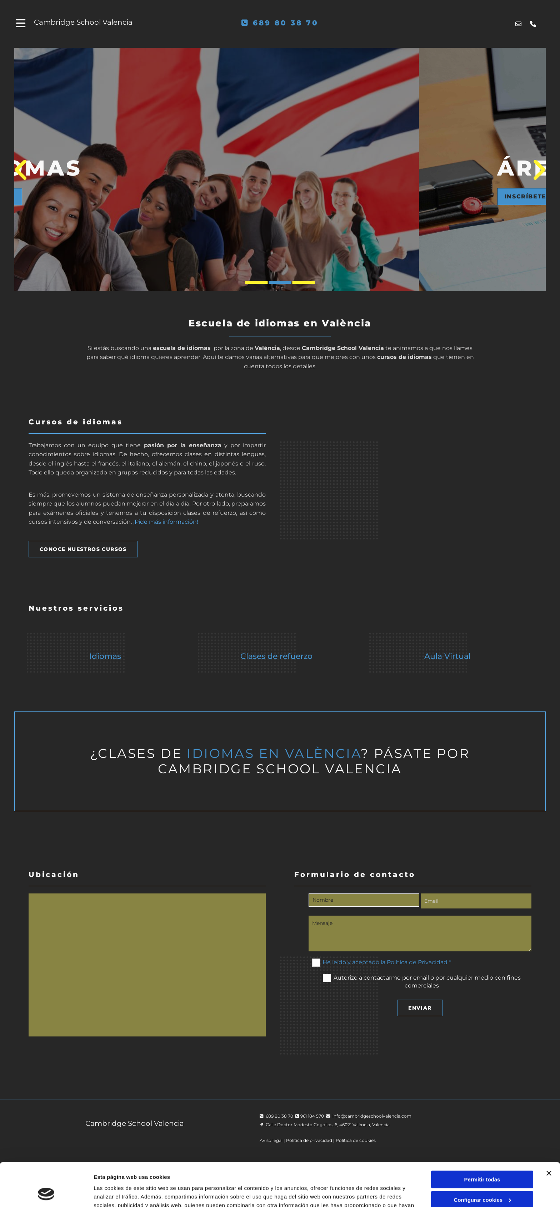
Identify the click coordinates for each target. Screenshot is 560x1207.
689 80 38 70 (286, 23)
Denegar (482, 1179)
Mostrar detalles (114, 1193)
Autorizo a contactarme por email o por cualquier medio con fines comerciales (427, 981)
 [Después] (536, 169)
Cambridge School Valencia (83, 22)
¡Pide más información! (165, 521)
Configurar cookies (482, 1159)
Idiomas (105, 656)
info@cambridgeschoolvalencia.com (371, 1116)
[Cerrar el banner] (548, 1132)
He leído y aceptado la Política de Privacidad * (386, 962)
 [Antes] (23, 169)
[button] (114, 196)
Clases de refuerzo (276, 656)
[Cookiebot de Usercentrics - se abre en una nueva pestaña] (46, 1193)
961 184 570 (312, 1116)
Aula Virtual (447, 656)
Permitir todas (482, 1139)
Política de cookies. (274, 1173)
